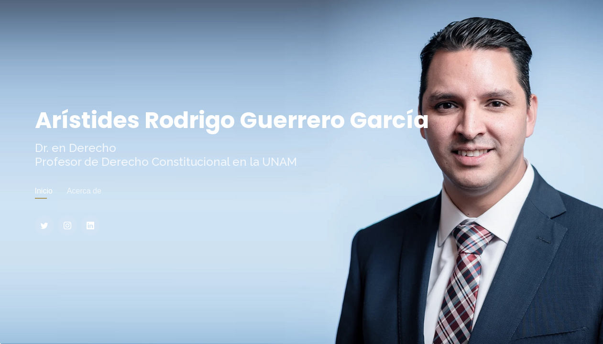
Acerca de (84, 191)
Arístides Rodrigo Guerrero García (232, 120)
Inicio (44, 191)
